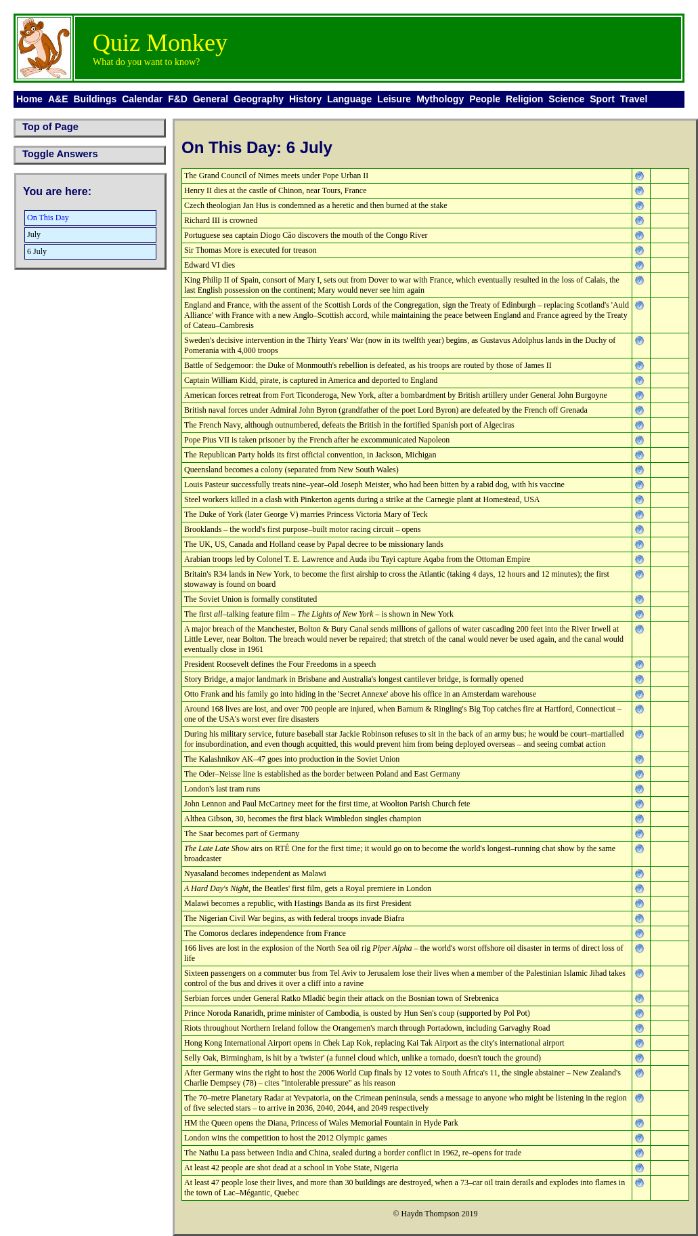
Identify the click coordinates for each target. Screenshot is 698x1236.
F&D (178, 99)
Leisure (394, 99)
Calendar (142, 99)
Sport (602, 99)
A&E (58, 99)
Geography (259, 99)
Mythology (440, 99)
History (305, 99)
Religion (524, 99)
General (210, 99)
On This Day (48, 217)
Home (29, 99)
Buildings (94, 99)
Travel (633, 99)
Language (349, 99)
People (484, 99)
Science (566, 99)
